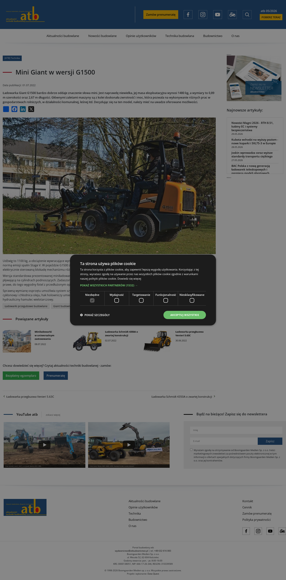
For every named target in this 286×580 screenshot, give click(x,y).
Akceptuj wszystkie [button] (184, 315)
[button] (143, 285)
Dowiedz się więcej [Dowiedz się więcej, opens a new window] (129, 278)
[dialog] (143, 290)
